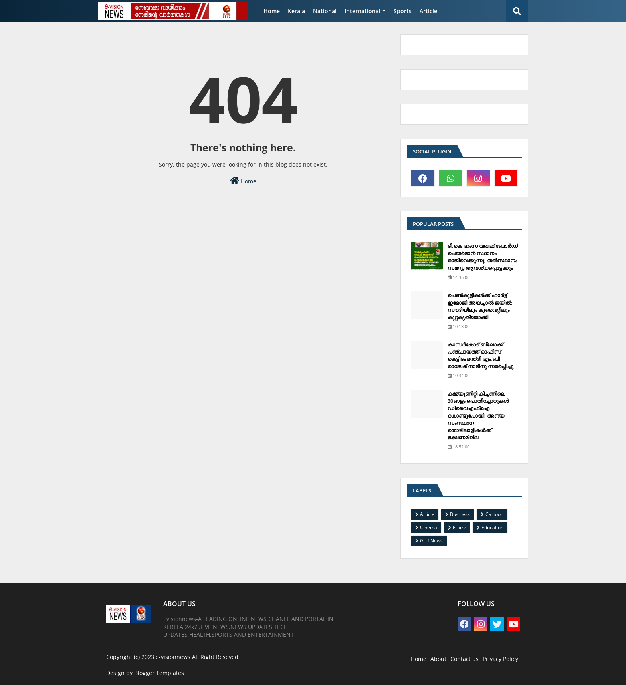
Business (460, 514)
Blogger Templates (159, 673)
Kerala (296, 11)
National (325, 11)
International (362, 11)
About (438, 659)
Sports (403, 11)
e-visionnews (173, 657)
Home (271, 11)
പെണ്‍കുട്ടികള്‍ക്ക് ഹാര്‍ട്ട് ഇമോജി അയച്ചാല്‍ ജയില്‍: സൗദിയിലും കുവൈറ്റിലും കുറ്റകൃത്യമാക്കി (480, 306)
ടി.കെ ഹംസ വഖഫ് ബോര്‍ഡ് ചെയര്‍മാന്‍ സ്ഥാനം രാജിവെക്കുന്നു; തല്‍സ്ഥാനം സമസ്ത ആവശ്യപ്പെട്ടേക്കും (483, 256)
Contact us (464, 659)
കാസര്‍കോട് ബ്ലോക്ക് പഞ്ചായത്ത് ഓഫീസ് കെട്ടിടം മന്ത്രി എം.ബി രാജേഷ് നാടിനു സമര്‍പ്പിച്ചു (480, 355)
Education (492, 527)
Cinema (428, 527)
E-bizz (459, 527)
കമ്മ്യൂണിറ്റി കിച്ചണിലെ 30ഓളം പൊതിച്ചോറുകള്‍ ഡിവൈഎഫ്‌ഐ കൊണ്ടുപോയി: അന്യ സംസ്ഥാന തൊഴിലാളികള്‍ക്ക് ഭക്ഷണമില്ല (478, 415)
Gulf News (431, 540)
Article (428, 11)
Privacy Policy (500, 659)
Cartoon (494, 514)
